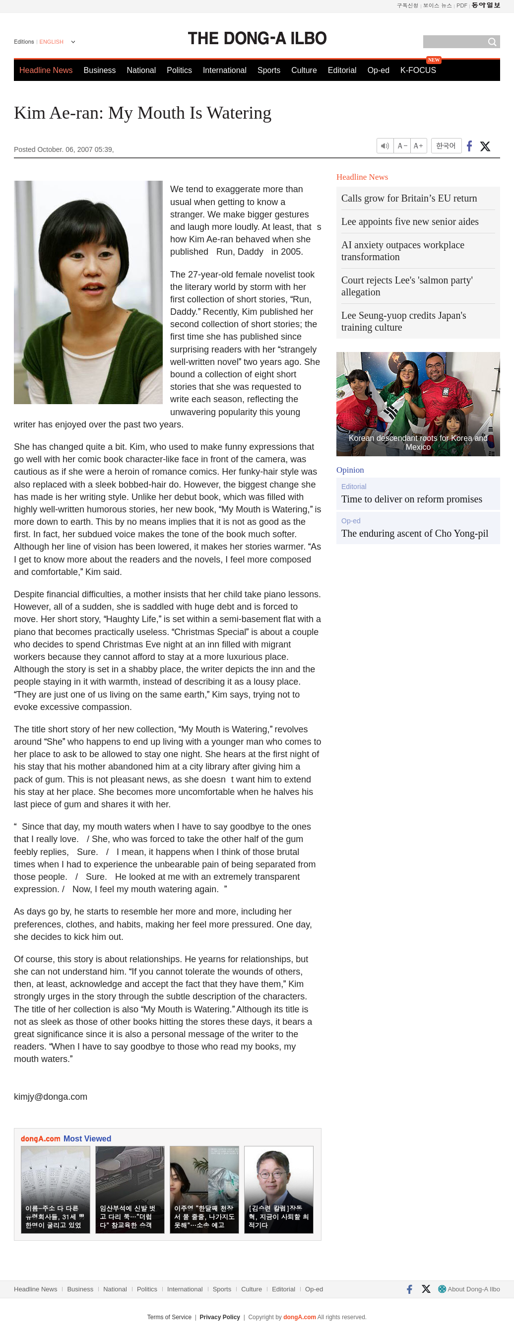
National (141, 70)
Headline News (46, 70)
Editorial (342, 70)
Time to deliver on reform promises (411, 499)
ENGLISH (52, 42)
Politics (179, 70)
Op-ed (378, 70)
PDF (461, 5)
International (225, 70)
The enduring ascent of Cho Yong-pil (415, 533)
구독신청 (408, 5)
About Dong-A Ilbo (469, 1289)
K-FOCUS (418, 70)
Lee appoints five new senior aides (410, 221)
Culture (304, 70)
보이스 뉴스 (437, 5)
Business (100, 70)
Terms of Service (169, 1317)
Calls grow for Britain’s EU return (409, 198)
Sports (268, 70)
